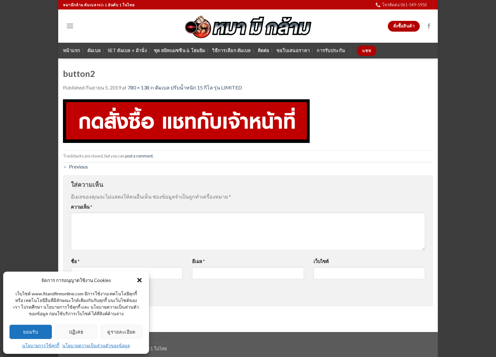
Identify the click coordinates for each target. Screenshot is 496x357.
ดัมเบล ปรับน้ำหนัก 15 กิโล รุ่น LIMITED (198, 87)
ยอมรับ (30, 332)
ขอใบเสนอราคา (293, 50)
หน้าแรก (71, 50)
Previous (75, 166)
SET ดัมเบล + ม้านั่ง (127, 50)
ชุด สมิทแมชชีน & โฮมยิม (179, 50)
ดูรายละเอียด (121, 332)
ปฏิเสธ (76, 332)
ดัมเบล (94, 50)
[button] (139, 280)
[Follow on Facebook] (428, 26)
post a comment (139, 155)
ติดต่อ (264, 50)
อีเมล (198, 261)
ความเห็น (81, 207)
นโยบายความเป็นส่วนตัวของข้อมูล (96, 345)
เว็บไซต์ (321, 261)
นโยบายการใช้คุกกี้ (40, 345)
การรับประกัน (331, 50)
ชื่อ (75, 261)
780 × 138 (138, 87)
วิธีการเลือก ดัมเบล (231, 50)
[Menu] (70, 25)
